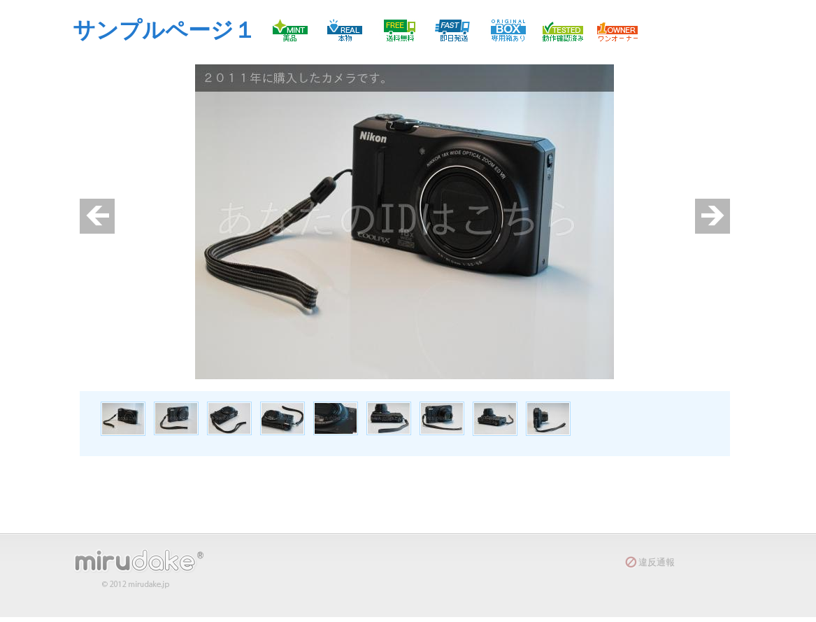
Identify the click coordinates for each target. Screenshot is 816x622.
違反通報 (656, 562)
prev (97, 216)
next (712, 216)
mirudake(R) (146, 568)
